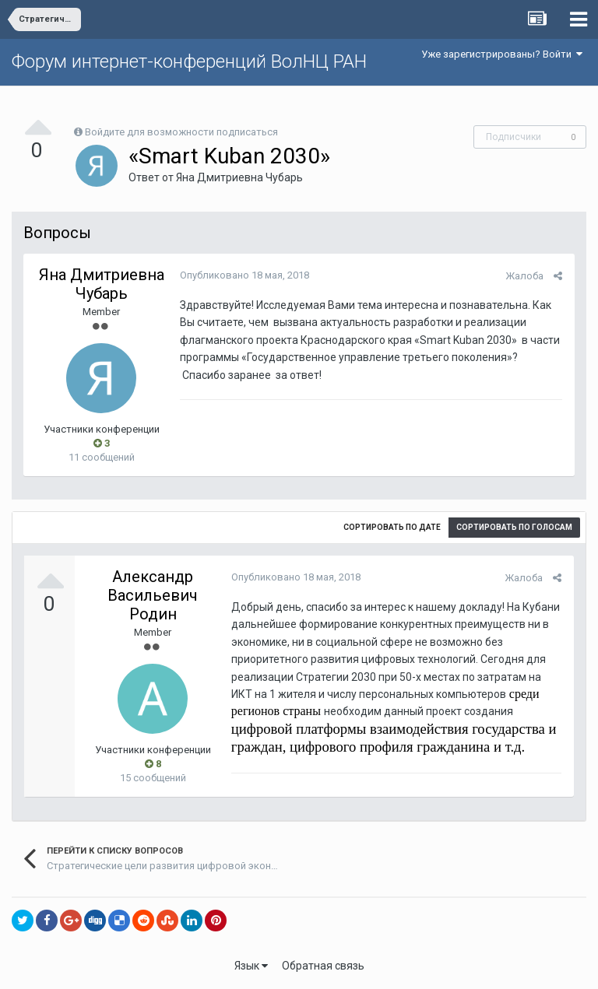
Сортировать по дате (392, 527)
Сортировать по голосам (514, 527)
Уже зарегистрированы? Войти (501, 54)
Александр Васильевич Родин (152, 595)
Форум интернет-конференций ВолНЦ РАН (189, 61)
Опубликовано (243, 275)
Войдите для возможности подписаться (181, 132)
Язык (251, 965)
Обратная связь (323, 965)
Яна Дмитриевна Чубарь (239, 177)
